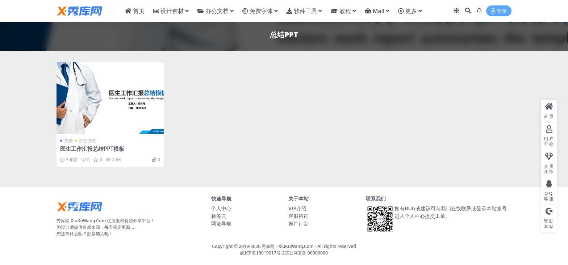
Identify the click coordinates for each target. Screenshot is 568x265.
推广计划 (298, 223)
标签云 (218, 215)
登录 (499, 11)
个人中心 (221, 208)
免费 (68, 140)
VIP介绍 (297, 208)
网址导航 (221, 223)
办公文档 (87, 140)
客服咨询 (298, 215)
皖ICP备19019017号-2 (262, 253)
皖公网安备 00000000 (306, 253)
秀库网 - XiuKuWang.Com (288, 246)
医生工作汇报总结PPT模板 (92, 148)
